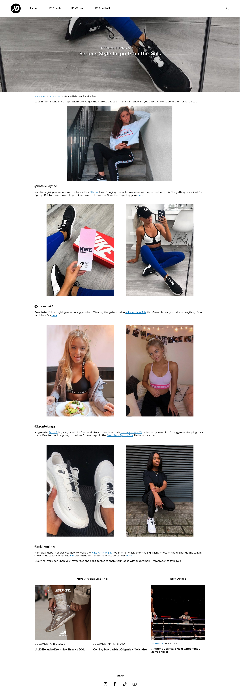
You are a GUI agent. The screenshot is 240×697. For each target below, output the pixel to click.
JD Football (102, 8)
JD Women (78, 8)
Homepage (39, 96)
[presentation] (144, 578)
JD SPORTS (157, 643)
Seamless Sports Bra (120, 435)
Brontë (53, 432)
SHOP (120, 675)
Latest (34, 8)
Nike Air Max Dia (136, 312)
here (140, 195)
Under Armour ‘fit (131, 432)
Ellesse (94, 192)
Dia (72, 555)
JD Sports (55, 8)
